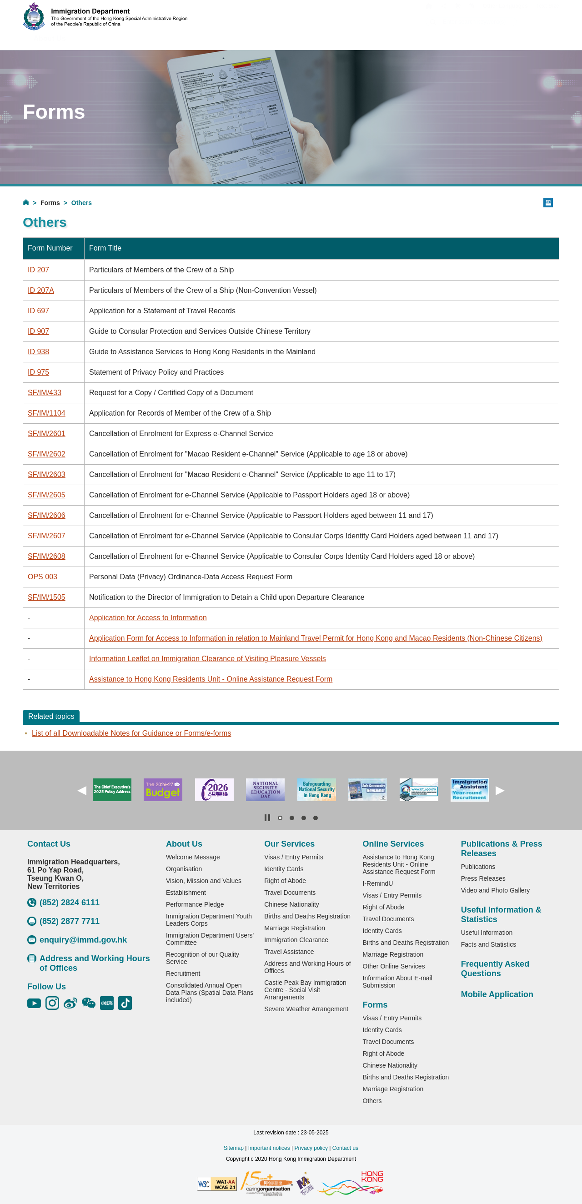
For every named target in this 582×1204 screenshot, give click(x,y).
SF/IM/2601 (46, 433)
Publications (478, 866)
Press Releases (483, 878)
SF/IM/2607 (46, 536)
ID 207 (38, 270)
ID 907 (38, 331)
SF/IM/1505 (46, 597)
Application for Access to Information (148, 618)
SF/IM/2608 (46, 556)
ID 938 (38, 352)
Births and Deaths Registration (307, 916)
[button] (81, 790)
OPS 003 (42, 577)
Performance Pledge (195, 904)
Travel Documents (290, 892)
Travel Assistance (289, 951)
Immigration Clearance (296, 939)
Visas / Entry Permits (293, 857)
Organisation (184, 869)
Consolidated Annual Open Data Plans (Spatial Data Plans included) (209, 992)
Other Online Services (394, 966)
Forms (50, 202)
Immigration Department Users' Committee (210, 939)
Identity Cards (283, 869)
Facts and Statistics (488, 944)
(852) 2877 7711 (63, 921)
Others (372, 1100)
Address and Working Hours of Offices (88, 963)
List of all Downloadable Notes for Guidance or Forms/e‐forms (131, 733)
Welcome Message (193, 857)
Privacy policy (311, 1148)
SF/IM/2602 (46, 454)
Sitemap (234, 1148)
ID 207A (41, 290)
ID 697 (38, 311)
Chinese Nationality (291, 904)
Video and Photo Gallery (495, 890)
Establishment (186, 892)
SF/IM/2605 (46, 495)
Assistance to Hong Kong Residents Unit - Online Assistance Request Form (210, 679)
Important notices (269, 1148)
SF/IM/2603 (46, 474)
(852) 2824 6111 (63, 902)
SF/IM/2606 (46, 515)
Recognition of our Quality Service (202, 958)
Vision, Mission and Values (203, 880)
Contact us (345, 1148)
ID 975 (38, 372)
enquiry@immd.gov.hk (77, 939)
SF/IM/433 (44, 392)
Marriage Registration (294, 928)
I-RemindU (378, 883)
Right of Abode (285, 880)
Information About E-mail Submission (397, 981)
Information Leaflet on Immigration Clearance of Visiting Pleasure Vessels (207, 658)
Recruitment (183, 973)
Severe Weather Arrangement (306, 1009)
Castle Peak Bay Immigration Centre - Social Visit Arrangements (305, 990)
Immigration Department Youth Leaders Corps (209, 920)
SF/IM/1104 (46, 413)
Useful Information (487, 932)
